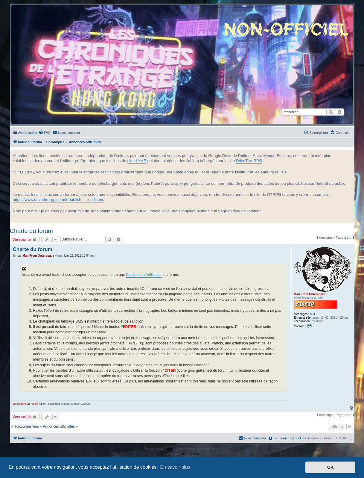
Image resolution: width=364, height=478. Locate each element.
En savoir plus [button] (175, 467)
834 (312, 314)
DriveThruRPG (249, 160)
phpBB (168, 448)
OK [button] (330, 467)
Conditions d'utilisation (144, 275)
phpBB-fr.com (190, 454)
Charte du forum (31, 231)
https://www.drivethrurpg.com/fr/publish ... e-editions (58, 199)
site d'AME (136, 160)
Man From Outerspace (310, 294)
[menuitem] (45, 132)
